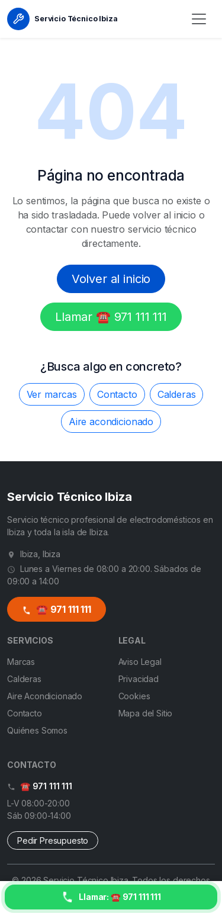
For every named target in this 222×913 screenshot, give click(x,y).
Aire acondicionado (111, 421)
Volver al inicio (111, 279)
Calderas (176, 394)
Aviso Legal (140, 662)
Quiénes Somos (37, 730)
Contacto (117, 394)
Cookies (134, 696)
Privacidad (138, 679)
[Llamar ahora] (111, 897)
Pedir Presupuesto (52, 840)
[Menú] (199, 19)
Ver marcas (52, 394)
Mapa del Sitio (145, 713)
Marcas (21, 662)
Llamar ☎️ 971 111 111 (111, 317)
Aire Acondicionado (44, 696)
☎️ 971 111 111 (56, 609)
